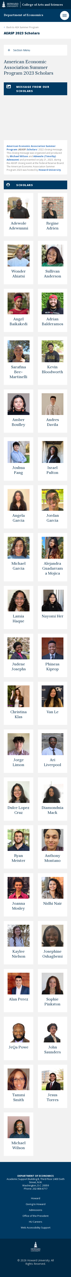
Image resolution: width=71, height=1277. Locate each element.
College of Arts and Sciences (42, 5)
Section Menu (21, 50)
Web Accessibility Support (35, 1227)
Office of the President (35, 1216)
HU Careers (35, 1221)
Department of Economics (23, 15)
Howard (35, 1198)
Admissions (35, 1210)
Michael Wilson (19, 156)
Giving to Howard (35, 1204)
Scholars (32, 149)
